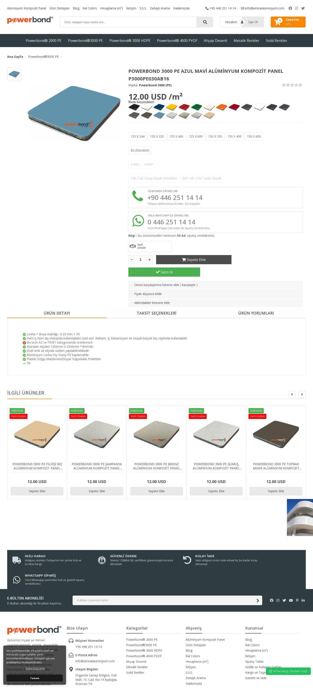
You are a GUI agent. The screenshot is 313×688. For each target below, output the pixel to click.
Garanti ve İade (256, 646)
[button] (302, 382)
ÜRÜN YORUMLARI (256, 300)
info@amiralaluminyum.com (262, 8)
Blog (76, 8)
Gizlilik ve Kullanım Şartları (263, 635)
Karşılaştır (189, 272)
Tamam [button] (34, 678)
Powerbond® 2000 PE (43, 40)
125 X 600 (196, 136)
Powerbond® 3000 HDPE (129, 40)
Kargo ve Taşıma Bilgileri (262, 641)
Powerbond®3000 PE (85, 40)
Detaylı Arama (160, 8)
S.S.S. (143, 8)
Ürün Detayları (59, 8)
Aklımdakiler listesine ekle (152, 290)
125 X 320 (157, 136)
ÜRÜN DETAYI (57, 300)
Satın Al (267, 259)
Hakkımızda (182, 8)
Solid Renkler (276, 40)
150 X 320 (215, 136)
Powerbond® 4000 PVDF (177, 40)
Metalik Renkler (246, 40)
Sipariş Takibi (254, 629)
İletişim (131, 8)
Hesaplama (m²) (111, 8)
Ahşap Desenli (215, 40)
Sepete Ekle (192, 259)
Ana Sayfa (15, 56)
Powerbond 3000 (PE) (155, 85)
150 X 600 (254, 136)
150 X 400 (235, 136)
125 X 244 (138, 136)
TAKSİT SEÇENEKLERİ (156, 300)
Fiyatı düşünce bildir (148, 281)
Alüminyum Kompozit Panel (26, 8)
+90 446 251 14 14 (221, 8)
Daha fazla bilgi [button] (35, 668)
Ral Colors (90, 8)
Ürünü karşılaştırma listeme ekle (156, 272)
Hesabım (231, 22)
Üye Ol (253, 22)
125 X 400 (176, 136)
